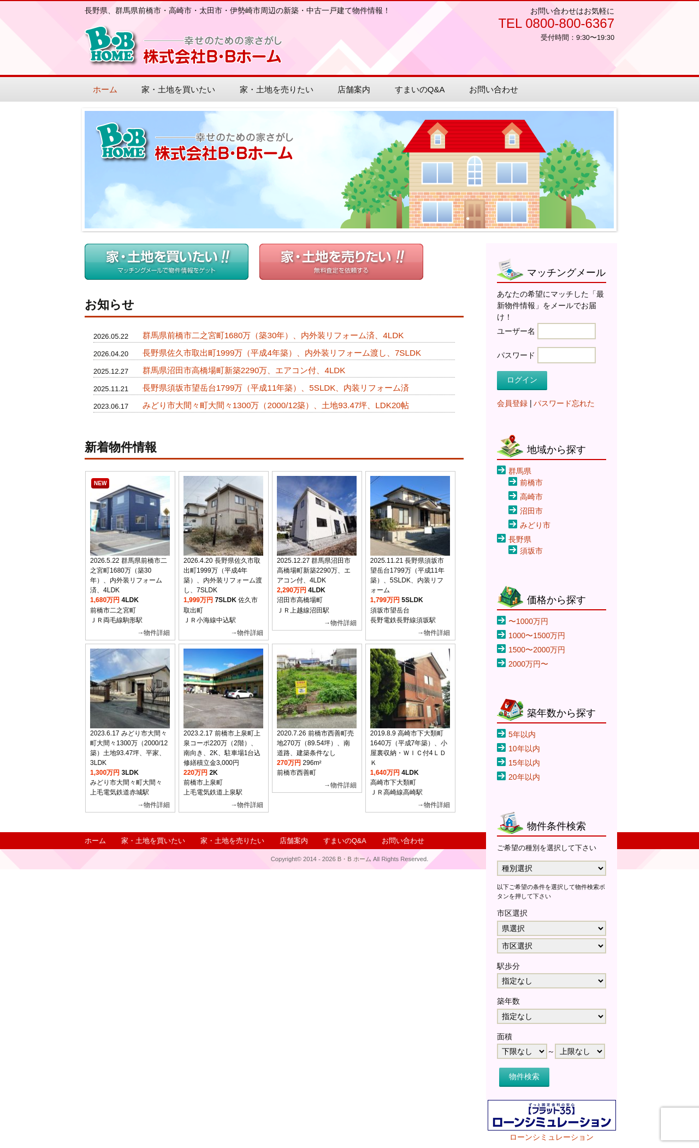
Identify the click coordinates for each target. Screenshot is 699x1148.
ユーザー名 (516, 331)
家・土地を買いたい (178, 89)
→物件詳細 (153, 633)
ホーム (105, 89)
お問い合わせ (493, 89)
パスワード (516, 355)
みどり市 (535, 525)
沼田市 (531, 511)
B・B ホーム (184, 46)
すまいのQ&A (420, 89)
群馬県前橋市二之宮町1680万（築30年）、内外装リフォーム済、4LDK (273, 335)
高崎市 (531, 496)
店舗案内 (353, 89)
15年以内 (524, 762)
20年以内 (524, 777)
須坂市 (531, 550)
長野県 (519, 539)
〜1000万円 (528, 621)
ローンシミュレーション (552, 1137)
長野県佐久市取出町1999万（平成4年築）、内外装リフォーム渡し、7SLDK (282, 352)
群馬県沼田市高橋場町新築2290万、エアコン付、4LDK (244, 370)
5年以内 (522, 734)
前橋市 (531, 482)
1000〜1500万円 (536, 635)
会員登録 (512, 403)
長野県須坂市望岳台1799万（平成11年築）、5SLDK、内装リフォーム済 (276, 387)
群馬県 (519, 471)
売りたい (341, 262)
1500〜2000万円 (536, 649)
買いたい (166, 262)
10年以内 (524, 748)
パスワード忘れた (564, 403)
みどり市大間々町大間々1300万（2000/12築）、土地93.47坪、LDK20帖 (276, 405)
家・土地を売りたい (276, 89)
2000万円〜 (528, 664)
